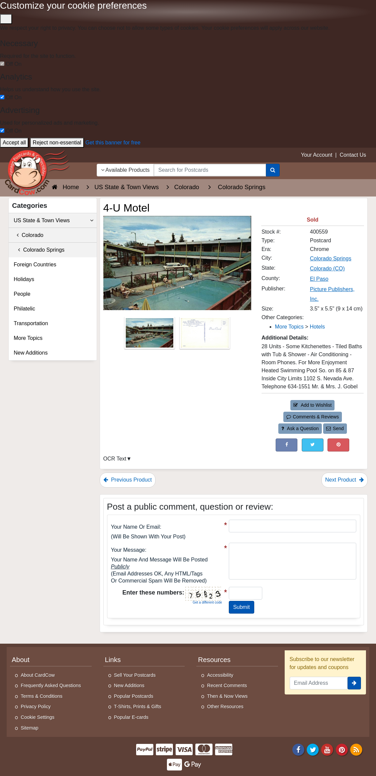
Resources (214, 659)
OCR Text (114, 459)
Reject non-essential (57, 142)
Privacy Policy (36, 706)
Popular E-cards (131, 717)
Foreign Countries (35, 264)
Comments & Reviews (312, 416)
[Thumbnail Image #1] (150, 335)
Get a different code (207, 602)
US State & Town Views (53, 221)
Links (113, 659)
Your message (128, 550)
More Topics (28, 338)
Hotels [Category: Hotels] (317, 327)
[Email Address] (319, 683)
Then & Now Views (227, 696)
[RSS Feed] (356, 749)
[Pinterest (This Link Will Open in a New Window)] (338, 444)
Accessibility (220, 675)
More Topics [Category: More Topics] (289, 327)
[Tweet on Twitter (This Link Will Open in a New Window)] (312, 444)
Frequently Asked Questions (51, 685)
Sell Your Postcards (135, 675)
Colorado (28, 235)
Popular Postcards (134, 696)
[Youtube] (327, 749)
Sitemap (29, 728)
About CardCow (38, 675)
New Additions (31, 353)
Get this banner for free (112, 142)
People (22, 294)
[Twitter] (313, 749)
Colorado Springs (39, 250)
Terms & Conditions (42, 696)
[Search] (273, 170)
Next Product (344, 480)
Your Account (317, 155)
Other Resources (225, 706)
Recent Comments (227, 685)
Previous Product (127, 480)
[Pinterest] (342, 749)
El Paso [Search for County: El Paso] (319, 279)
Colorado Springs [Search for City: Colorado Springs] (331, 258)
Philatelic (24, 308)
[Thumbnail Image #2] (204, 335)
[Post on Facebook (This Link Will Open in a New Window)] (286, 444)
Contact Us (353, 155)
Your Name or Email (135, 527)
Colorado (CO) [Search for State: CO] (327, 268)
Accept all (14, 142)
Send (335, 428)
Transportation (31, 323)
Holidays (24, 279)
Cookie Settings (38, 717)
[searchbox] (210, 170)
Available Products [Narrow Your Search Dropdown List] (125, 170)
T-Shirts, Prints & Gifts (138, 706)
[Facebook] (298, 749)
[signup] (354, 683)
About (20, 659)
